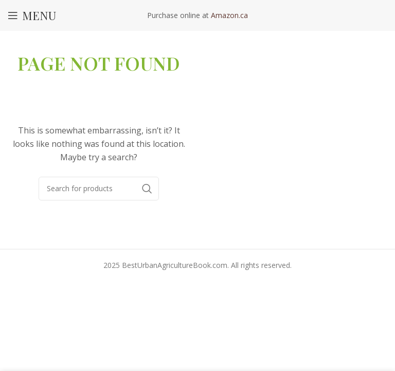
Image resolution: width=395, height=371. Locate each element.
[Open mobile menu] (32, 15)
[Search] (99, 188)
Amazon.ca (229, 15)
